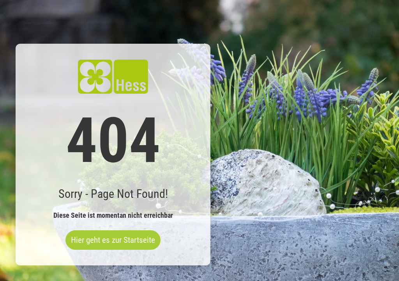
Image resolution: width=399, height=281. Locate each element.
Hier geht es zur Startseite (113, 240)
